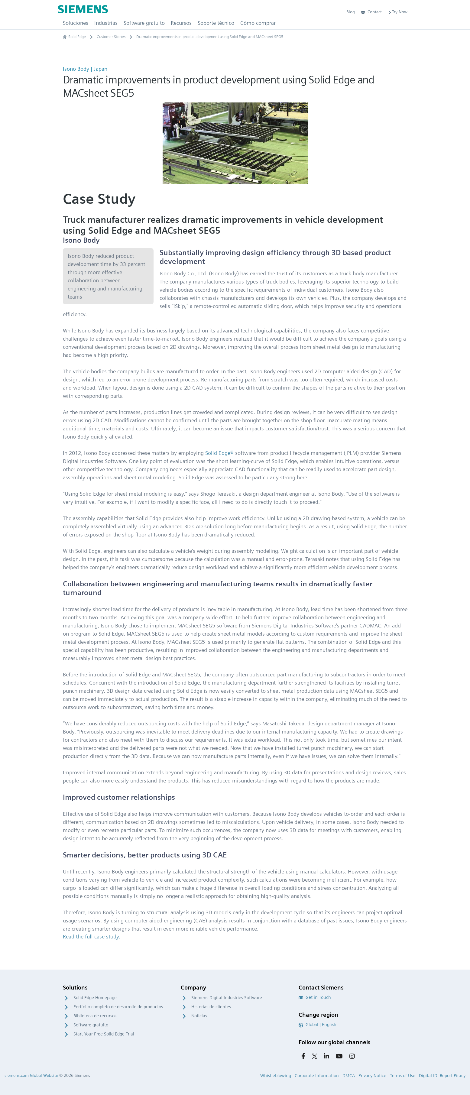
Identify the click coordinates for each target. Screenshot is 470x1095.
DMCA (348, 1075)
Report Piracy (452, 1075)
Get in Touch (315, 997)
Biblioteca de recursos (94, 1016)
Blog (350, 11)
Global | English (317, 1024)
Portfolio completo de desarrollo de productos (118, 1006)
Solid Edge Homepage (95, 997)
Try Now (397, 11)
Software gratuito (90, 1025)
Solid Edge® (219, 453)
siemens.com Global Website (31, 1075)
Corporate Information (317, 1075)
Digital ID (428, 1075)
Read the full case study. (91, 936)
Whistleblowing (275, 1075)
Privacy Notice (372, 1075)
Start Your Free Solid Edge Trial (103, 1034)
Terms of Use (402, 1075)
